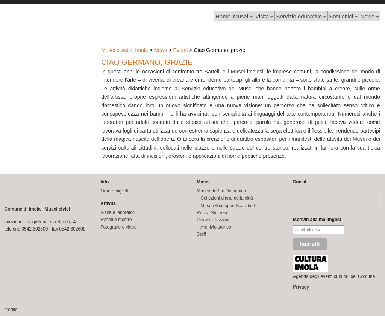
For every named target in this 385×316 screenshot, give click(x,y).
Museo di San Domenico (221, 191)
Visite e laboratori (117, 212)
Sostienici (341, 16)
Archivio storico (215, 227)
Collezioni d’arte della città (226, 198)
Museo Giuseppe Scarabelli (228, 205)
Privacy (301, 287)
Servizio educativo (299, 16)
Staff (201, 234)
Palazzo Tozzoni (213, 220)
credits (10, 309)
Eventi (180, 50)
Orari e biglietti (114, 191)
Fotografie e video (118, 227)
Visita (262, 16)
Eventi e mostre (116, 219)
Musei (240, 16)
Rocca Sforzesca (214, 212)
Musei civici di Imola (124, 50)
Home (222, 16)
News (367, 16)
